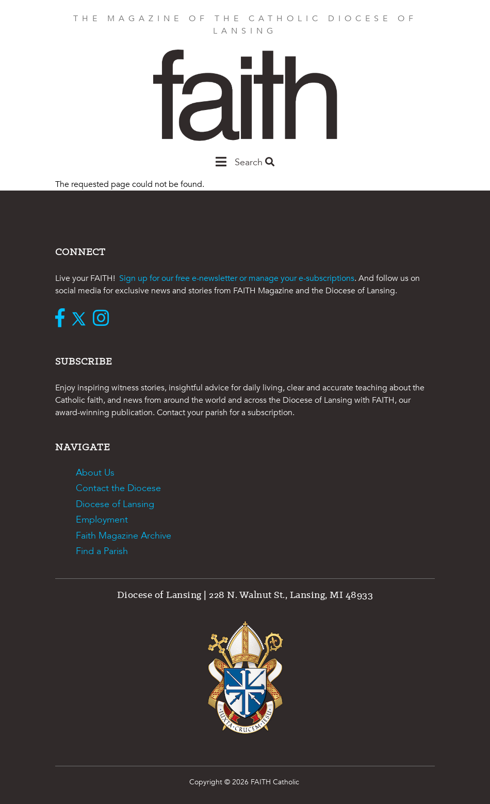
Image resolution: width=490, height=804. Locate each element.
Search (254, 162)
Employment (102, 519)
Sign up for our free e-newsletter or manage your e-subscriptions (236, 278)
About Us (95, 472)
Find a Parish (102, 551)
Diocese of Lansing (115, 504)
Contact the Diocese (118, 488)
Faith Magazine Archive (123, 535)
